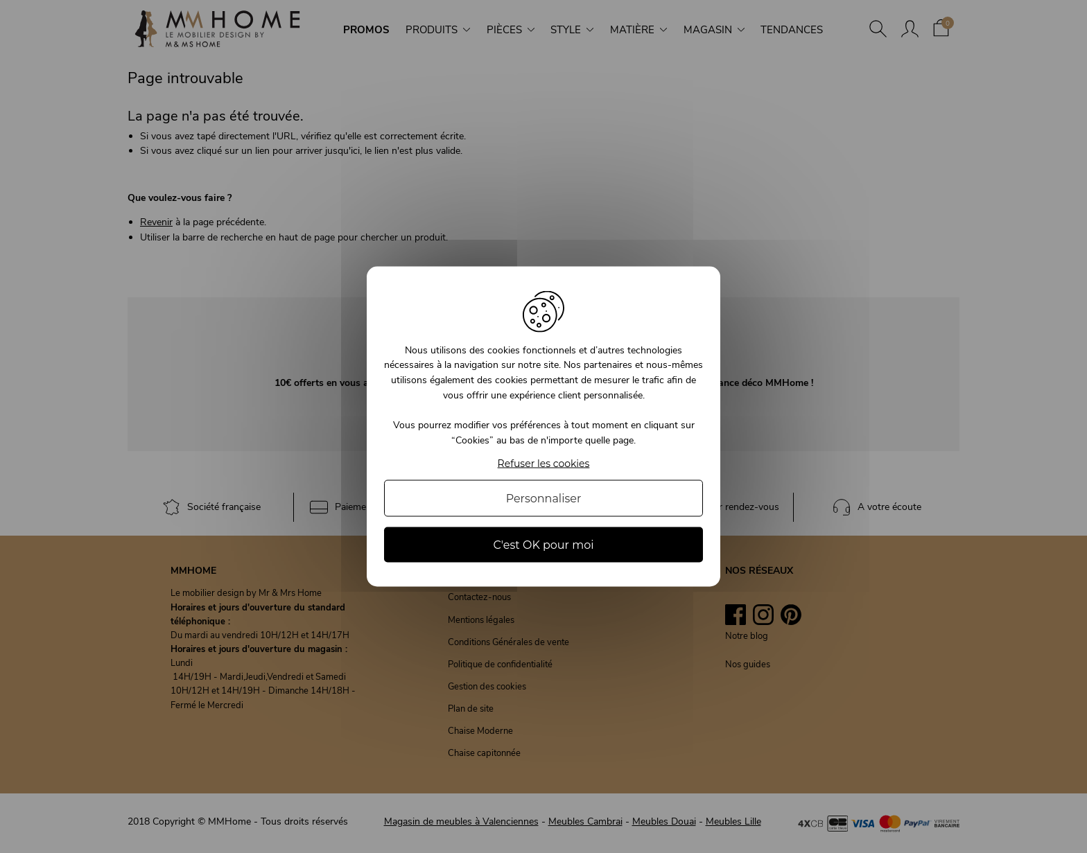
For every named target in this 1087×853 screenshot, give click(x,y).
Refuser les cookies (544, 464)
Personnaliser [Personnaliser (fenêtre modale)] (544, 498)
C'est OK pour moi (543, 545)
